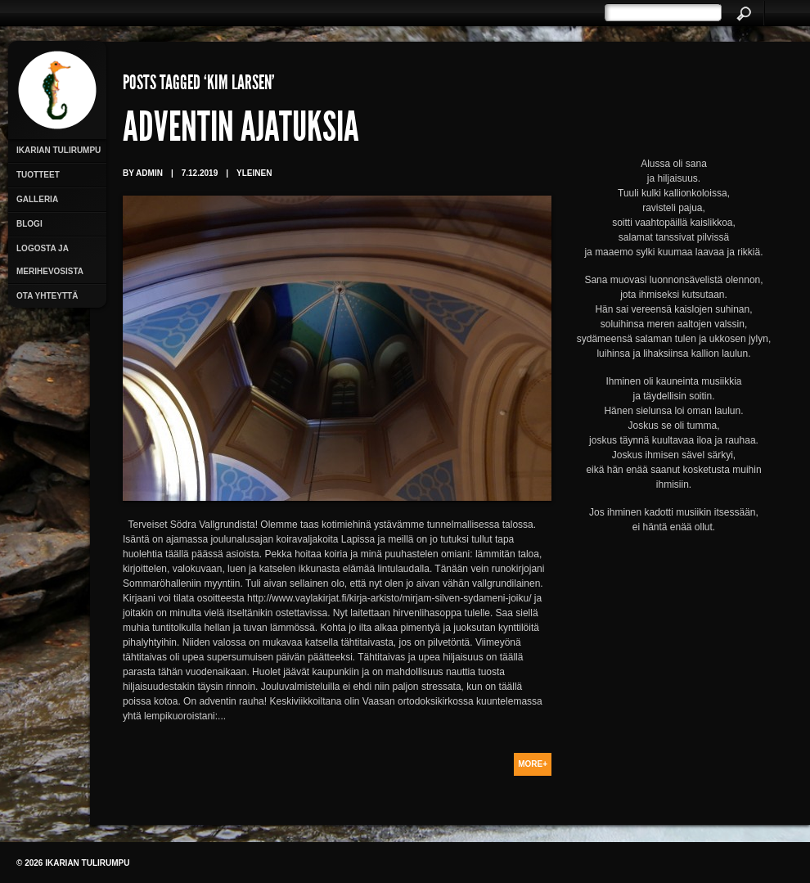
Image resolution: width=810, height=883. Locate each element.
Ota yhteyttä (47, 295)
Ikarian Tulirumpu (58, 150)
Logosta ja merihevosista (49, 260)
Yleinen (254, 173)
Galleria (37, 199)
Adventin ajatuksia (241, 130)
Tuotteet (38, 174)
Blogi (29, 223)
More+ (532, 763)
